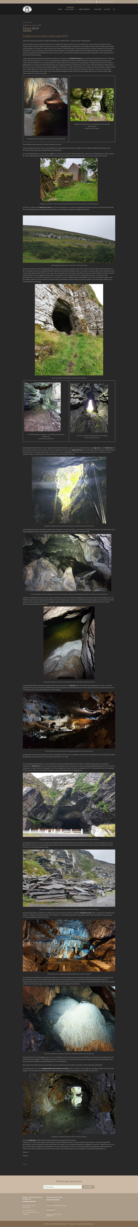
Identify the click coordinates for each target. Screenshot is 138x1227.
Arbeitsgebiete (85, 9)
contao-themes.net (89, 1224)
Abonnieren (88, 1187)
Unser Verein (70, 9)
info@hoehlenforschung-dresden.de (106, 1)
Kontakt (107, 9)
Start (60, 9)
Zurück (25, 1164)
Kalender (97, 9)
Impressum (72, 1224)
